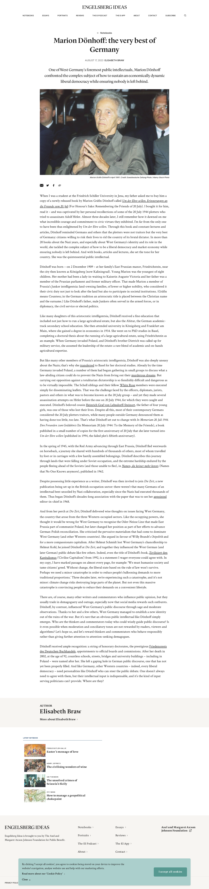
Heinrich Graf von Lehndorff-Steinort (110, 405)
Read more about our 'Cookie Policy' (42, 874)
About (137, 15)
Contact (152, 15)
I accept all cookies (170, 872)
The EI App (120, 15)
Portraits (62, 15)
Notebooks (28, 15)
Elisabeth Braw (114, 60)
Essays (45, 15)
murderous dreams (143, 375)
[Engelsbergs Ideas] (104, 7)
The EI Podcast (99, 15)
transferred (87, 365)
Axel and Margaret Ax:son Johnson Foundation (178, 829)
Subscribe (170, 15)
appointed (160, 496)
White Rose (127, 385)
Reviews (80, 15)
